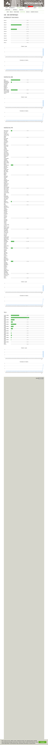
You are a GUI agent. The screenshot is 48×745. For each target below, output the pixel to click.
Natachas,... (8, 9)
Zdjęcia (28, 11)
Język (35, 7)
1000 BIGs (27, 7)
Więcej (11, 11)
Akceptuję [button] (42, 742)
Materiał (15, 9)
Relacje (21, 9)
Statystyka (22, 11)
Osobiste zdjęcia (34, 11)
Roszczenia (16, 11)
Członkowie (20, 7)
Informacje (12, 7)
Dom (7, 7)
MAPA (37, 378)
